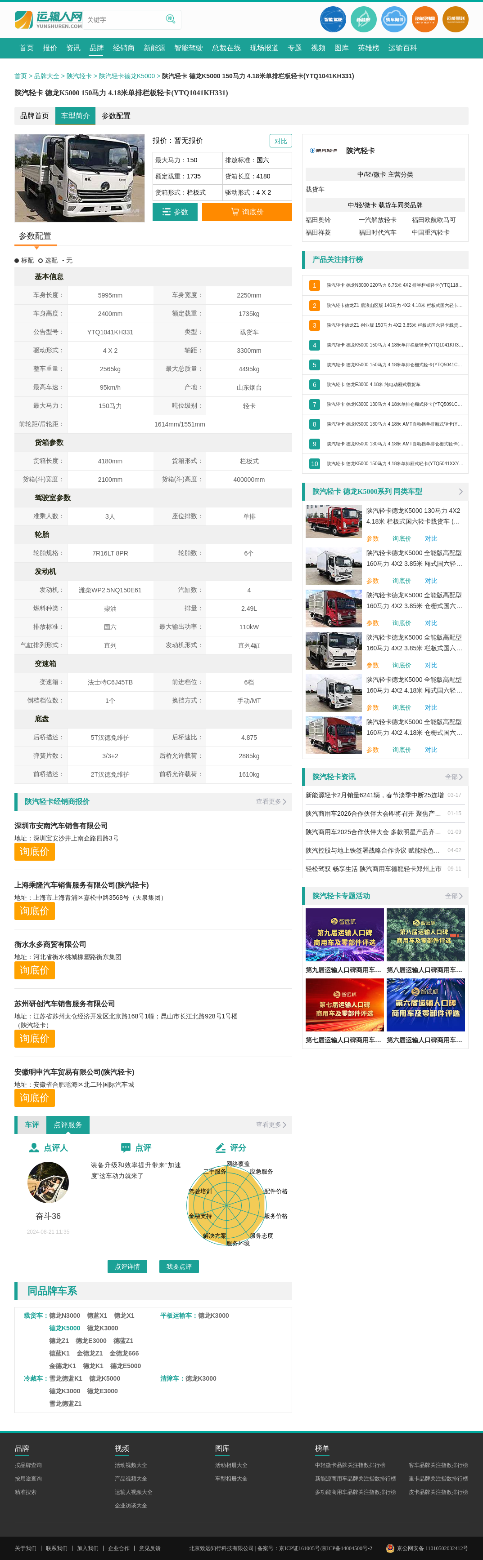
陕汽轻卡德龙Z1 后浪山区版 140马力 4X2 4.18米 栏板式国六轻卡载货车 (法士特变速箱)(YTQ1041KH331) (395, 305)
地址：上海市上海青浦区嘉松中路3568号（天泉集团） (90, 897)
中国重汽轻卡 (431, 232)
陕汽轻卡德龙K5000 (127, 76)
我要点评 (179, 1266)
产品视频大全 (131, 1479)
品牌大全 (46, 76)
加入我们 (88, 1548)
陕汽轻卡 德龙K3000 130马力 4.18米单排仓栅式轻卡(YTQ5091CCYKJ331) (395, 404)
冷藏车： (36, 1378)
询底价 (35, 851)
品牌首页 (34, 116)
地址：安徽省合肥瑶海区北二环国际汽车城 (74, 1084)
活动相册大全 (231, 1465)
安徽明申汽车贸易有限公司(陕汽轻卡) (74, 1072)
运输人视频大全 (134, 1492)
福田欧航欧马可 (434, 219)
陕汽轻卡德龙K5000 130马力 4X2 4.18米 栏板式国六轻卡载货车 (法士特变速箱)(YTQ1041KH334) (413, 517)
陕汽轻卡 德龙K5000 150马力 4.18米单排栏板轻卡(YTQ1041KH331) (395, 344)
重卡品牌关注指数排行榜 (438, 1479)
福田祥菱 (318, 232)
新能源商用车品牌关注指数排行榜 (355, 1479)
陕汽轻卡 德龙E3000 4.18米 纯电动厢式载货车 (392, 384)
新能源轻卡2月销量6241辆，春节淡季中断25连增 (375, 795)
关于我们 (25, 1548)
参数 (372, 538)
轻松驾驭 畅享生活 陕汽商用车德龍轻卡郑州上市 (374, 868)
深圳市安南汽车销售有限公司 (61, 826)
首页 (20, 76)
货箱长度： (241, 176)
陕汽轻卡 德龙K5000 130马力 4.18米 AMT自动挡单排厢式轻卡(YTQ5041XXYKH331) (395, 423)
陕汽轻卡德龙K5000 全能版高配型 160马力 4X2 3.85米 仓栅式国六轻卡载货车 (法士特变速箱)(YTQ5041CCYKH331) (414, 601)
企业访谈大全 (131, 1505)
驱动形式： (241, 192)
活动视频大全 (131, 1465)
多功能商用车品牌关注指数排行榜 (355, 1492)
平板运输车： (179, 1315)
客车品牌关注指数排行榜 (438, 1465)
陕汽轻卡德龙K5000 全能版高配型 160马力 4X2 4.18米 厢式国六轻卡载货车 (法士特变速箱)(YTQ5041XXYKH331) (414, 686)
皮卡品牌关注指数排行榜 (438, 1492)
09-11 (454, 869)
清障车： (172, 1378)
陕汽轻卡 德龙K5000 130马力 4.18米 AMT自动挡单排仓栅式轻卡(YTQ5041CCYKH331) (395, 443)
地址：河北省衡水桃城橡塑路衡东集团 (68, 956)
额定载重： (171, 176)
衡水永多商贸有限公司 (50, 944)
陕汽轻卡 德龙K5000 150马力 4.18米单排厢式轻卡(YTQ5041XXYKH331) (395, 463)
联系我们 (57, 1548)
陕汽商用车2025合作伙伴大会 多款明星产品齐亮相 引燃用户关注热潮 (375, 832)
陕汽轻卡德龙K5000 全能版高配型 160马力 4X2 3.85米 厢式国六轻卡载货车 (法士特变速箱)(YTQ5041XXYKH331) (414, 559)
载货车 (315, 189)
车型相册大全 (231, 1479)
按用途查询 (28, 1479)
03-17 (454, 795)
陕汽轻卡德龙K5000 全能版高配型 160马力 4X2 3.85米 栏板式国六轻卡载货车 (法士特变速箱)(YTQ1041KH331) (414, 643)
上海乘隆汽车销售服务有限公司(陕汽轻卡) (81, 885)
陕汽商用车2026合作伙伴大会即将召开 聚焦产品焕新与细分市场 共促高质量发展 (375, 813)
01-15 (454, 813)
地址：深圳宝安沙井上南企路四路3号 (66, 838)
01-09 (454, 832)
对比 (431, 538)
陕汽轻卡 (79, 76)
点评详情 (127, 1266)
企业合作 (119, 1548)
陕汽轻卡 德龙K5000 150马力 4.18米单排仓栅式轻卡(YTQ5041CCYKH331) (395, 364)
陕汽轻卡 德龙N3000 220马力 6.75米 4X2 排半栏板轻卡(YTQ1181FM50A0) (395, 285)
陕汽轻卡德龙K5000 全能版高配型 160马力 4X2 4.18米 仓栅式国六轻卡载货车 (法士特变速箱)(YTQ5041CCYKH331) (414, 728)
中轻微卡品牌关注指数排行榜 (350, 1465)
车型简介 (75, 116)
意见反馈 (150, 1548)
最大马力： (171, 160)
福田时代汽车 (378, 232)
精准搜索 (25, 1492)
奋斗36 (48, 1216)
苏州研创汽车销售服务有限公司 (64, 1004)
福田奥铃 (318, 219)
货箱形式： (171, 192)
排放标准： (241, 160)
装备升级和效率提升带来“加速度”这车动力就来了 (136, 1170)
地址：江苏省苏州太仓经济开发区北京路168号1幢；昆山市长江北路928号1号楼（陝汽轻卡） (126, 1021)
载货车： (36, 1315)
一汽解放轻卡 (378, 219)
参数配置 (116, 116)
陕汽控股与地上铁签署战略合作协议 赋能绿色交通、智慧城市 (375, 850)
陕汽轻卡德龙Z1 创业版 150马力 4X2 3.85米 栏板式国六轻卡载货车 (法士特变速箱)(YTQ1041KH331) (395, 325)
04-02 (454, 850)
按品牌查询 (28, 1465)
